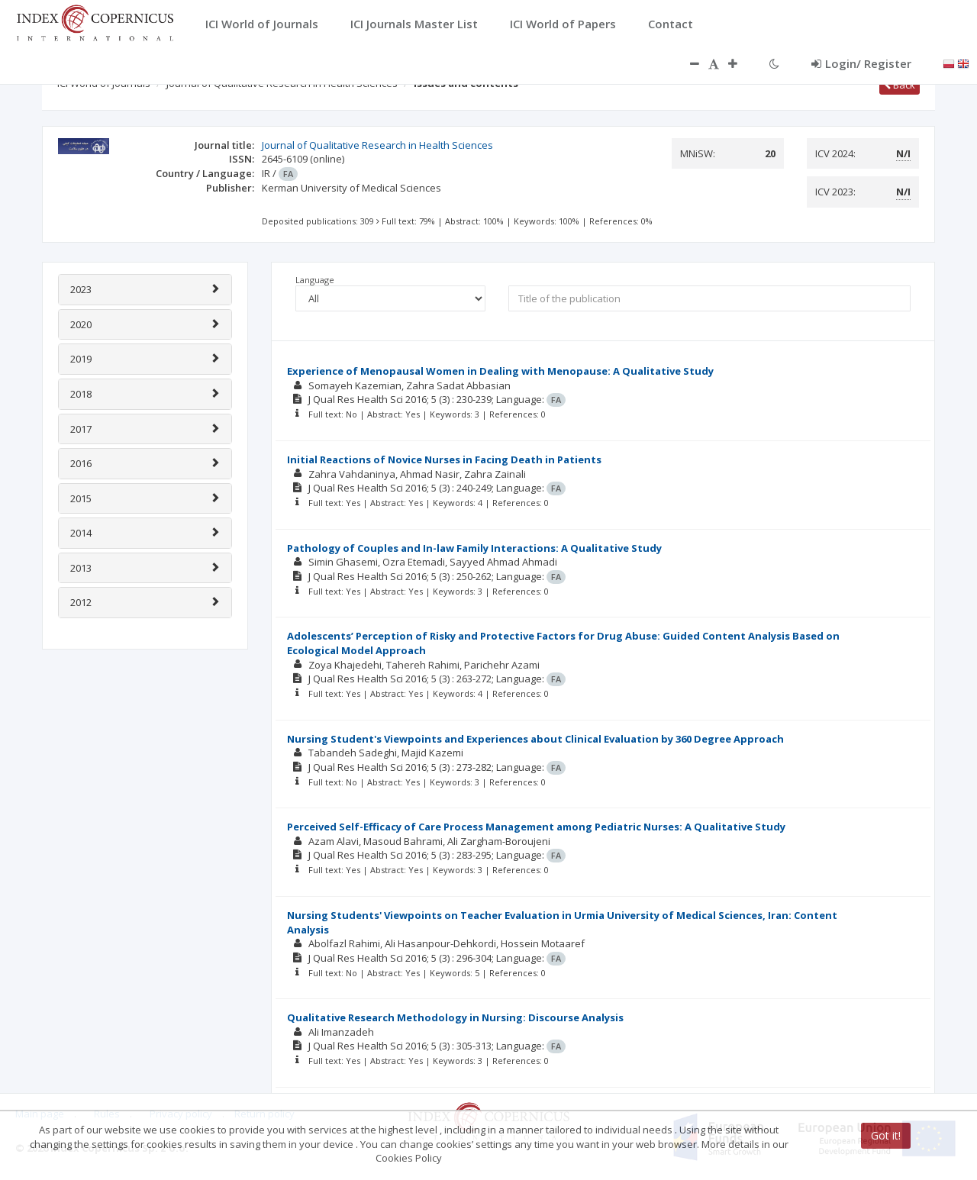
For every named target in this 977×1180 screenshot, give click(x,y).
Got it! (886, 1135)
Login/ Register (861, 63)
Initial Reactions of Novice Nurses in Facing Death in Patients (444, 459)
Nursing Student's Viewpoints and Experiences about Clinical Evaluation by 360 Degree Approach (535, 739)
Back (899, 85)
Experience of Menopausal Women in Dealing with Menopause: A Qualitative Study (500, 371)
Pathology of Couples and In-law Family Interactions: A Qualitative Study (474, 548)
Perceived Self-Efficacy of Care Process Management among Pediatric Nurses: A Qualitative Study (536, 826)
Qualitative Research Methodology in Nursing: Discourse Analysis (455, 1017)
